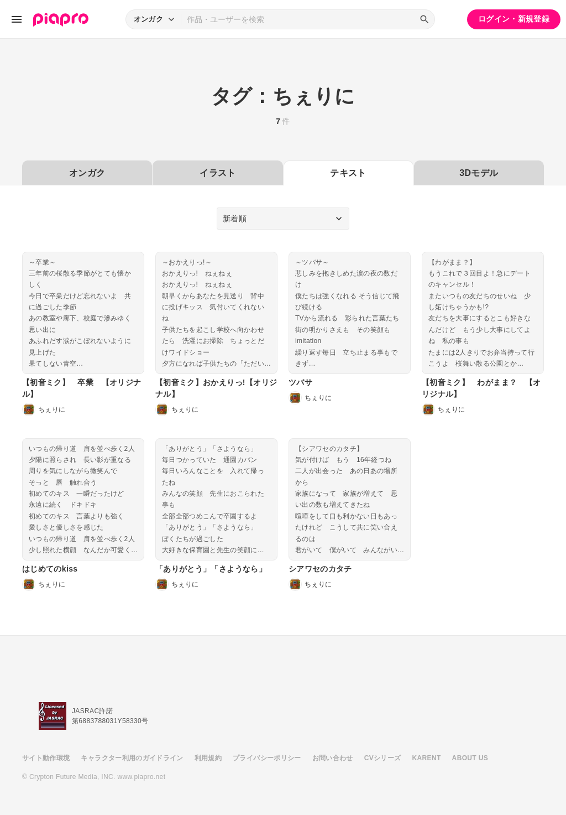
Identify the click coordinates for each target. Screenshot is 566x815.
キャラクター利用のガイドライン (132, 758)
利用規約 (208, 758)
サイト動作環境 (46, 758)
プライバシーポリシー (267, 758)
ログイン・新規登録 (513, 18)
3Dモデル (478, 173)
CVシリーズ (382, 758)
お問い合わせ (332, 758)
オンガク (87, 173)
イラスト (217, 173)
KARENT (426, 758)
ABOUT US (470, 758)
